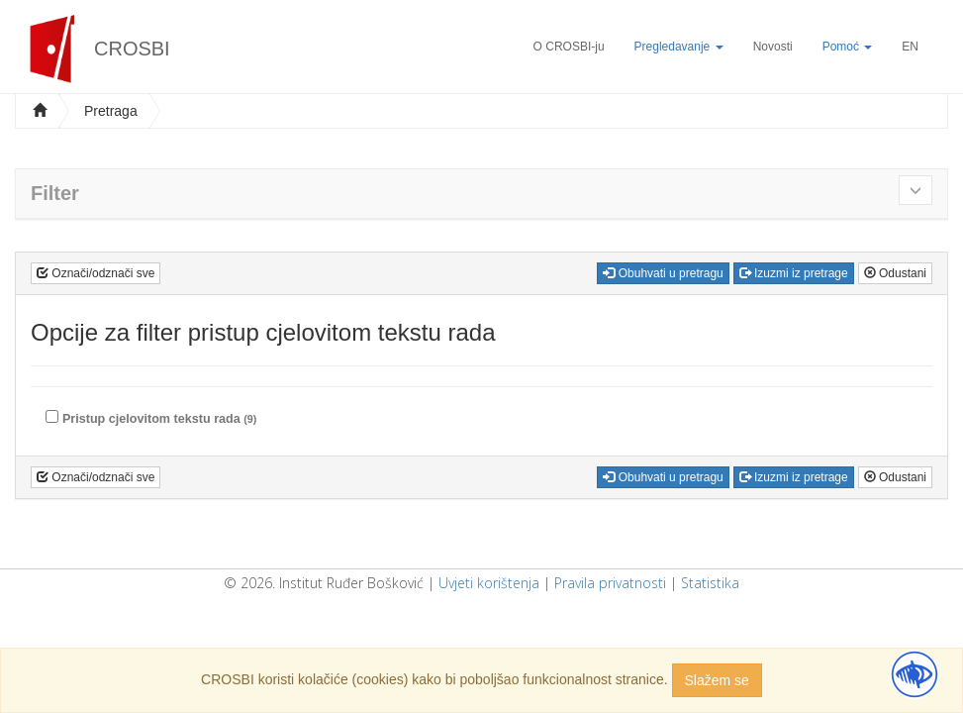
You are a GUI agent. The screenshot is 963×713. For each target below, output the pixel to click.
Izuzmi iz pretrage (793, 273)
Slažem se (717, 680)
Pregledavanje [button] (678, 46)
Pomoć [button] (847, 46)
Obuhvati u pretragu (662, 273)
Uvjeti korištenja (488, 582)
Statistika (710, 582)
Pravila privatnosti (610, 582)
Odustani (895, 273)
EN (910, 46)
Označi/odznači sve (95, 273)
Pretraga (111, 111)
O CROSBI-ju (569, 46)
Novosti (773, 46)
